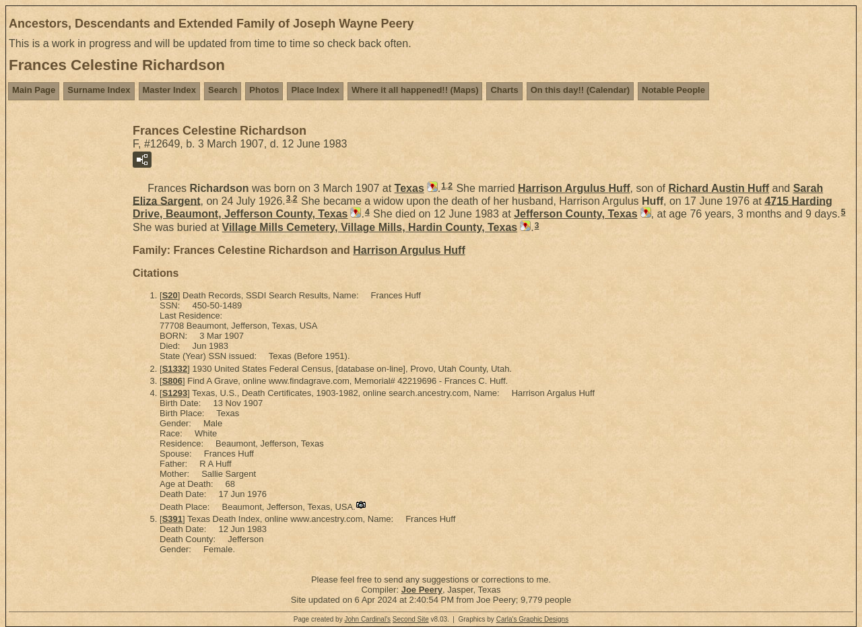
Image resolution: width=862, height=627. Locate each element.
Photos (264, 90)
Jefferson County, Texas (575, 214)
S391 (172, 519)
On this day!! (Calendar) (580, 90)
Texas (409, 188)
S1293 (175, 393)
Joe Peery (421, 590)
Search (222, 90)
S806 (172, 381)
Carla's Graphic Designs (532, 619)
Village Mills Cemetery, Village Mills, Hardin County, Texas (370, 227)
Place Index (315, 90)
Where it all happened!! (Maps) (415, 90)
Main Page (33, 90)
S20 (170, 295)
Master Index (169, 90)
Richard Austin (718, 188)
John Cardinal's (367, 619)
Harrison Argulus (574, 188)
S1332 (175, 369)
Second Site (411, 619)
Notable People (673, 90)
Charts (504, 90)
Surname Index (98, 90)
